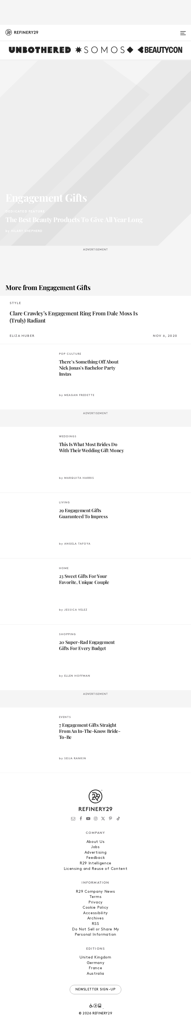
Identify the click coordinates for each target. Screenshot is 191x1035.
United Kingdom (95, 957)
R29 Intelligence (95, 863)
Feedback (95, 858)
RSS (95, 924)
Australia (95, 974)
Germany (96, 963)
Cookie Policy (95, 908)
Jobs (95, 847)
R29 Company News (95, 892)
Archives (95, 918)
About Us (95, 842)
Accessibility (95, 913)
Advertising (96, 853)
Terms (95, 897)
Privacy (95, 902)
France (95, 968)
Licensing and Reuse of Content (96, 869)
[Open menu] (183, 31)
